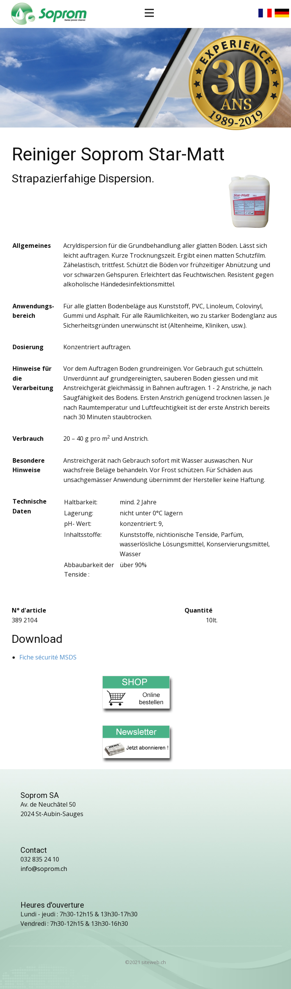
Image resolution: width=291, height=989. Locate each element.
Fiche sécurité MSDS (48, 657)
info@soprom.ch (43, 869)
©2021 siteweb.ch (145, 962)
